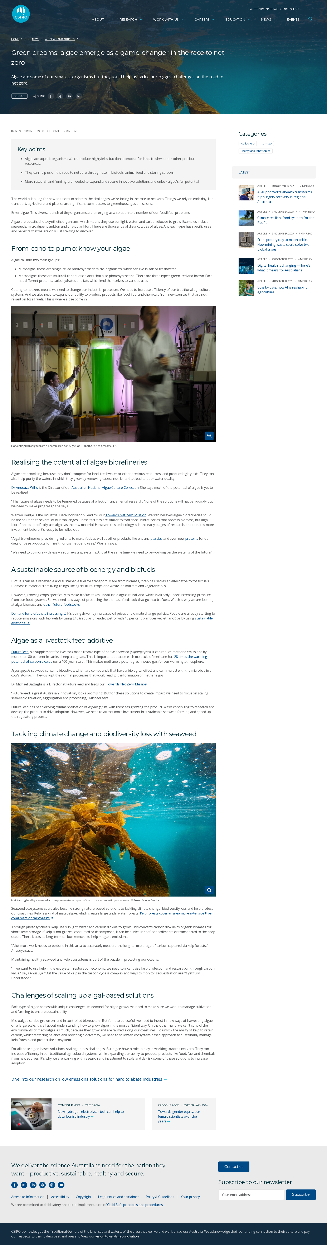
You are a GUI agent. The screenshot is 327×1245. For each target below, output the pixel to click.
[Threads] (52, 1185)
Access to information (27, 1196)
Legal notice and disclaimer (118, 1196)
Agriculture (247, 143)
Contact (19, 96)
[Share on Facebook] (51, 96)
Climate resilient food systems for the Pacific (285, 220)
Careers (205, 20)
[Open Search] (310, 19)
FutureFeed (20, 652)
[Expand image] (113, 374)
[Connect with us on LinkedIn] (33, 1185)
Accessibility (60, 1196)
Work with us (168, 20)
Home (15, 39)
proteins (191, 538)
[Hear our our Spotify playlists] (42, 1185)
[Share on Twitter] (60, 96)
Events (293, 20)
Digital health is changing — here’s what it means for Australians (283, 267)
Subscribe (300, 1194)
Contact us (233, 1166)
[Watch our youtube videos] (61, 1185)
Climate (267, 143)
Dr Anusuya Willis (24, 487)
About (100, 20)
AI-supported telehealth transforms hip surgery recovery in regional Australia (284, 197)
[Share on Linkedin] (69, 96)
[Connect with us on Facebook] (14, 1185)
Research (131, 20)
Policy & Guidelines (160, 1196)
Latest (244, 172)
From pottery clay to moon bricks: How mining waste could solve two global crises (283, 244)
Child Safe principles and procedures (135, 1204)
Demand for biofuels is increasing (38, 613)
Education (237, 20)
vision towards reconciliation (117, 1236)
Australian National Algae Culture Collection (105, 487)
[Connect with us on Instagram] (24, 1185)
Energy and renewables (255, 150)
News (268, 20)
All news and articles (60, 39)
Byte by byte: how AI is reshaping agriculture (282, 289)
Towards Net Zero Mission (125, 515)
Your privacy (190, 1196)
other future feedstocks (61, 604)
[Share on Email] (78, 96)
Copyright (83, 1196)
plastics (156, 538)
